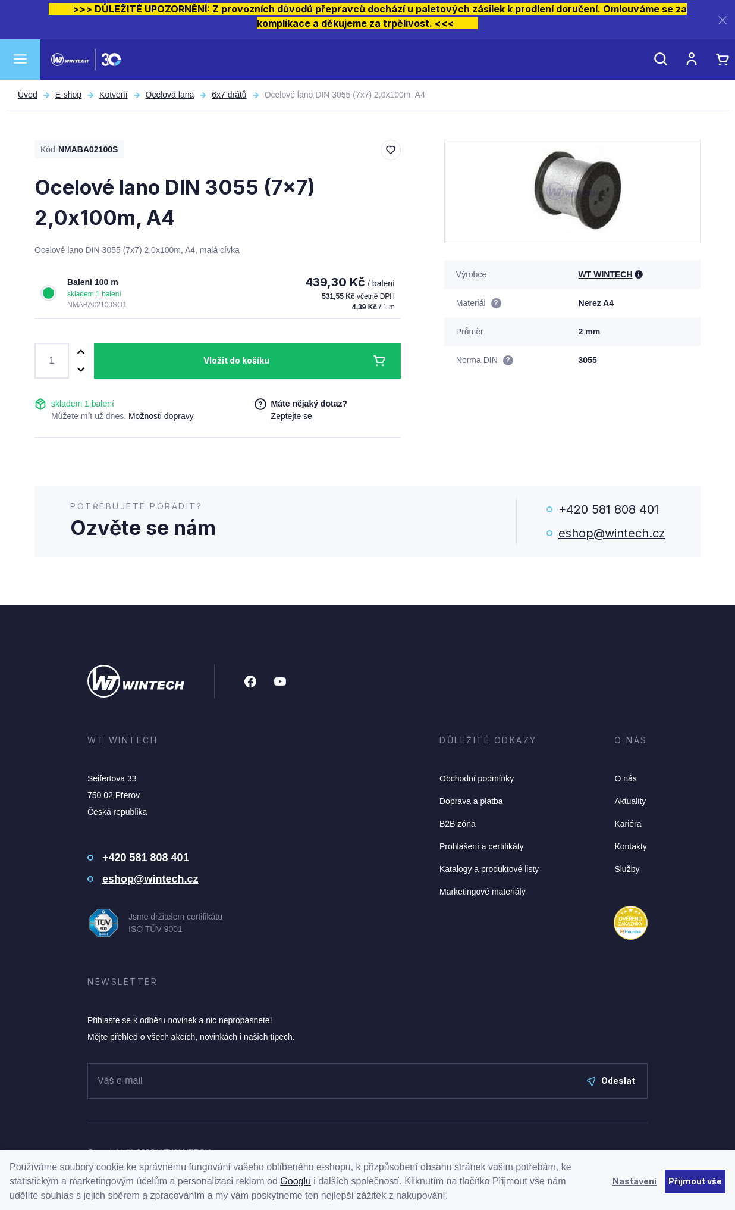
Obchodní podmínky (476, 778)
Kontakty (630, 846)
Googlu (295, 1181)
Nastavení (634, 1181)
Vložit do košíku (236, 360)
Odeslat (611, 1080)
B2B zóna (457, 823)
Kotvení (113, 94)
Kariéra (627, 823)
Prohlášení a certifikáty (481, 846)
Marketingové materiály (482, 891)
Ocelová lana (170, 94)
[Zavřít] (722, 20)
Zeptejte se (291, 416)
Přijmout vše (695, 1181)
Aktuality (630, 801)
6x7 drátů (229, 94)
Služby (626, 869)
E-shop (68, 94)
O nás (625, 778)
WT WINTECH (606, 274)
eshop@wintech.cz (611, 533)
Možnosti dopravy (161, 416)
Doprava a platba (471, 801)
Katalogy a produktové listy (489, 869)
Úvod (27, 94)
